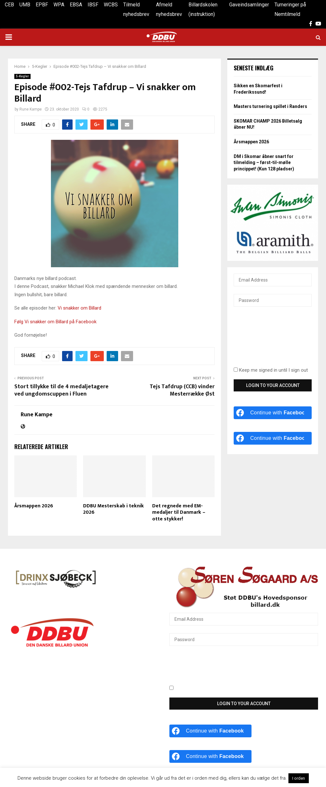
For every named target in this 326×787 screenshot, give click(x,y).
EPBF (42, 5)
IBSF (93, 5)
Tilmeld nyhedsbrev (136, 9)
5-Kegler (22, 76)
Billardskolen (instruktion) (202, 9)
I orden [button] (298, 778)
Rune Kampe (30, 109)
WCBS (111, 5)
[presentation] (260, 340)
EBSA (76, 5)
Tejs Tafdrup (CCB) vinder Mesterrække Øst (182, 390)
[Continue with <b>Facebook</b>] (273, 412)
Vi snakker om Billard (80, 308)
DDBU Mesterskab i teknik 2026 (113, 509)
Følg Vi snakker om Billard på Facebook (55, 322)
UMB (24, 5)
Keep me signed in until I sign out (271, 370)
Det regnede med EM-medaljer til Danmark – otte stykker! (178, 513)
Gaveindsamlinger (249, 5)
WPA (58, 5)
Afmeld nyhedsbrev (169, 9)
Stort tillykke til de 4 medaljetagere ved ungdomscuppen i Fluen (61, 390)
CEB (9, 5)
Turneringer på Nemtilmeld (290, 9)
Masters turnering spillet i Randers (270, 106)
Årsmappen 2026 (33, 506)
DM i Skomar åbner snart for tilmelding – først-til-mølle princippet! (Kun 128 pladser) (264, 162)
